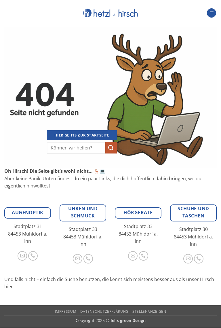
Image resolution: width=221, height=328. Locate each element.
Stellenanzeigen (149, 311)
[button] (211, 13)
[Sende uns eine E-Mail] (22, 256)
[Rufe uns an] (33, 256)
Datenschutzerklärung (104, 311)
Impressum (66, 311)
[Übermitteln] (111, 147)
